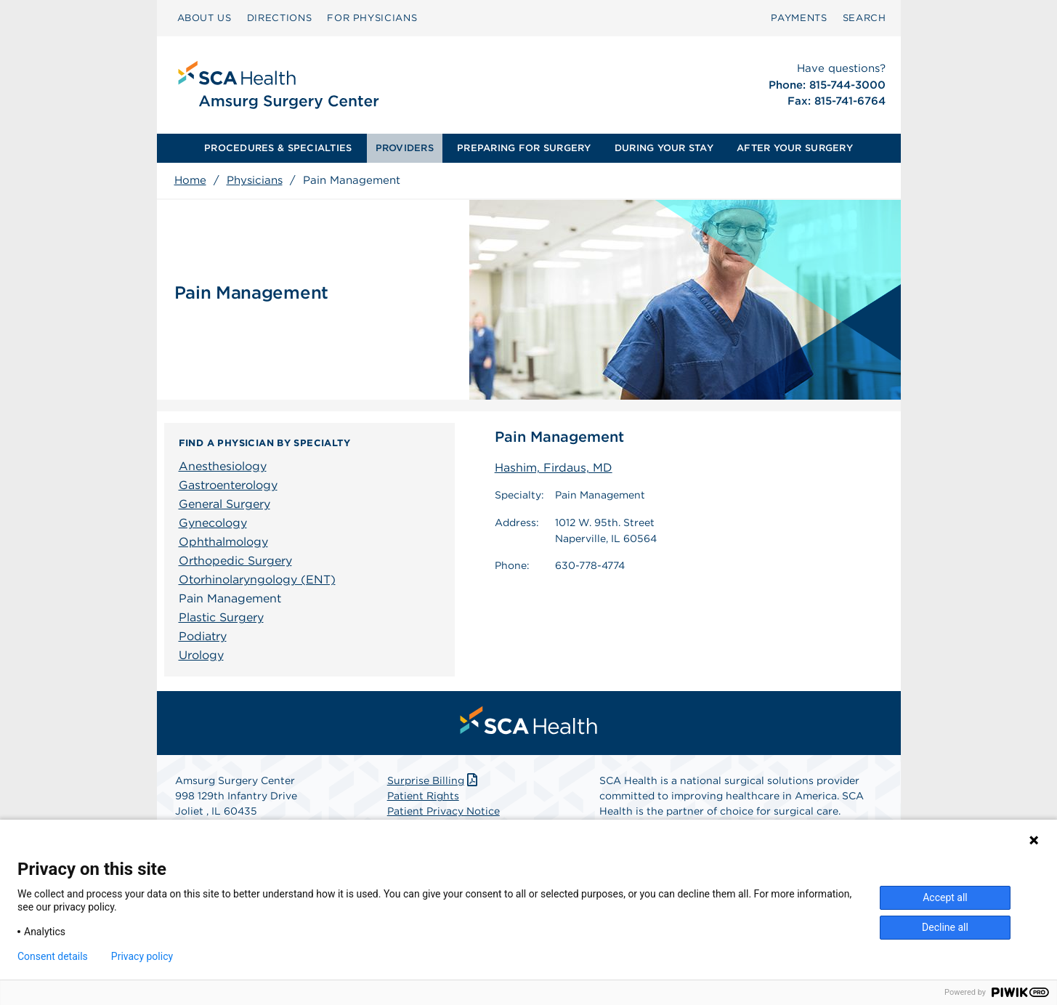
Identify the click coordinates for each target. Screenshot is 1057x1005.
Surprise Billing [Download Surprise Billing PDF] (434, 780)
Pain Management (230, 598)
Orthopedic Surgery (235, 561)
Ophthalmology (223, 542)
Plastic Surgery (221, 617)
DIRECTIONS (279, 17)
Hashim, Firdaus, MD (553, 468)
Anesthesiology (223, 466)
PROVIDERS (405, 147)
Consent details (52, 956)
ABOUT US (204, 17)
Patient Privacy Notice (443, 811)
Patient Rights (423, 796)
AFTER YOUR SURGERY (795, 147)
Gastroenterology (228, 485)
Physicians (255, 180)
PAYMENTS (799, 17)
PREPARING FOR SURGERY (524, 147)
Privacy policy (142, 956)
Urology (201, 655)
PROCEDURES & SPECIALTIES (278, 147)
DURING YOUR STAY (664, 147)
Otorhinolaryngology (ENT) (257, 579)
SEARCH (864, 17)
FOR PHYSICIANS (372, 17)
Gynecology (213, 523)
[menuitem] (204, 18)
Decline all (945, 927)
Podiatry (203, 636)
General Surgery (224, 504)
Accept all (945, 897)
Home (190, 180)
